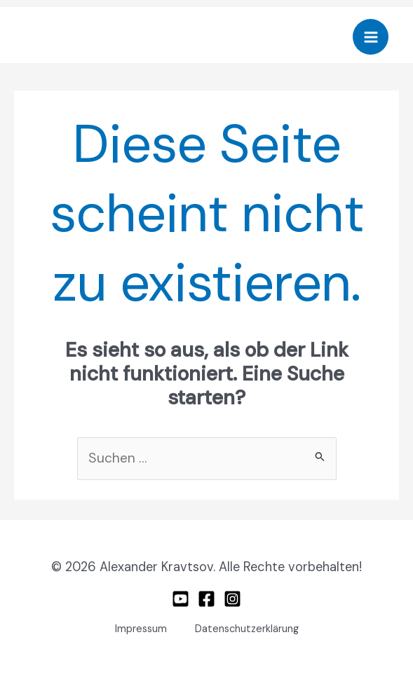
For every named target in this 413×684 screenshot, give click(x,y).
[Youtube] (180, 599)
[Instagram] (232, 599)
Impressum (141, 629)
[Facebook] (206, 599)
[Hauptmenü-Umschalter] (370, 37)
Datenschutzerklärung (247, 629)
